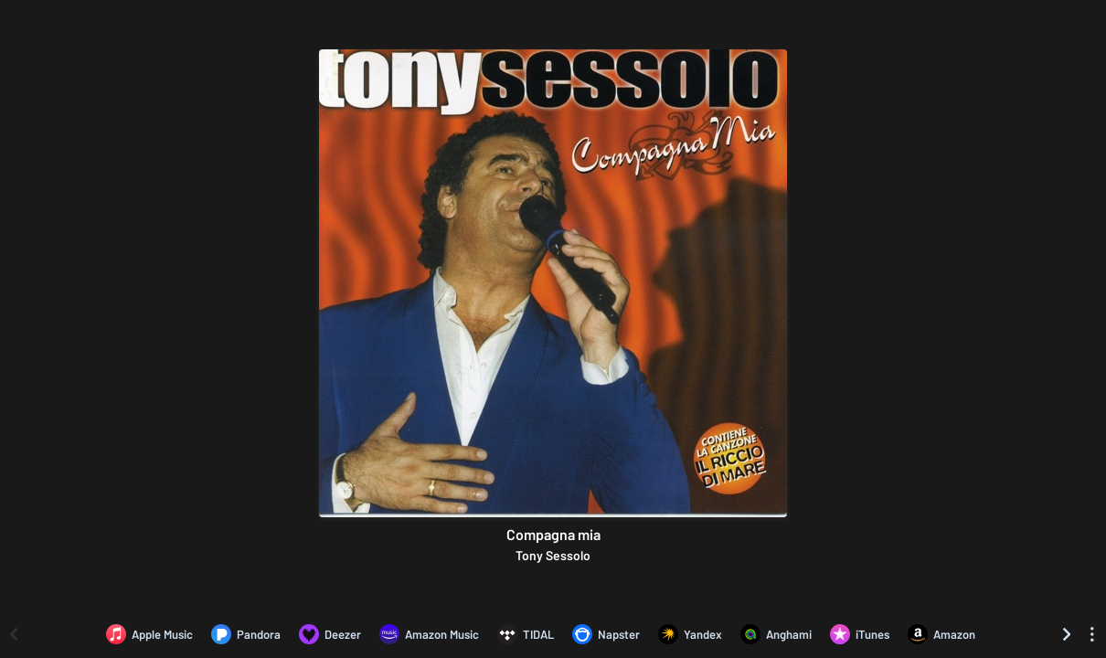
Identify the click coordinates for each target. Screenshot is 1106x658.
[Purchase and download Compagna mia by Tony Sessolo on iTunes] (860, 634)
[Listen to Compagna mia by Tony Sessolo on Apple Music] (149, 634)
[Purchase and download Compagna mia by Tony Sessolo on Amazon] (941, 634)
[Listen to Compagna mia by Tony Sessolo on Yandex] (690, 634)
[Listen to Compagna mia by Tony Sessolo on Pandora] (246, 634)
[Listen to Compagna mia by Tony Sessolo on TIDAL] (525, 634)
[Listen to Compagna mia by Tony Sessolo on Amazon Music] (429, 634)
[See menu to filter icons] (1092, 634)
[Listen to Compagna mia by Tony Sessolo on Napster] (606, 634)
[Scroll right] (1067, 634)
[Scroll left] (14, 634)
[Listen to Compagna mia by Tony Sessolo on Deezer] (330, 634)
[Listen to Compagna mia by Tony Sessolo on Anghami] (776, 634)
